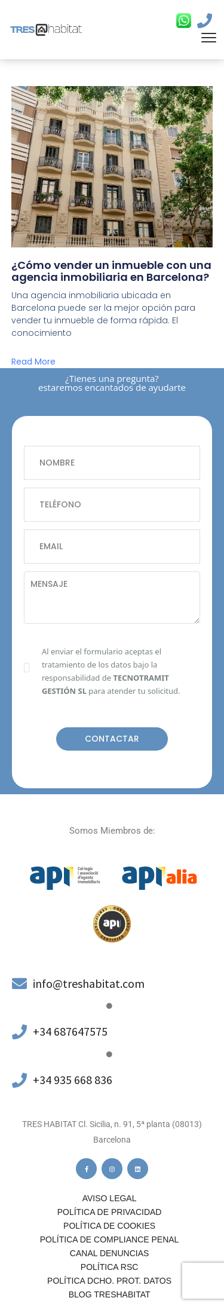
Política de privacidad (109, 1212)
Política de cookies (109, 1226)
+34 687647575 (70, 1031)
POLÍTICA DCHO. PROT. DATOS (109, 1280)
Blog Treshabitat (110, 1294)
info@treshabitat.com (89, 983)
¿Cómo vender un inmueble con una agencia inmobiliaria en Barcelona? (111, 271)
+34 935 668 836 (72, 1079)
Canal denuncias (109, 1253)
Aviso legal (109, 1198)
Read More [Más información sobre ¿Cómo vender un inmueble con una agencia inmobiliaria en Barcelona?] (33, 362)
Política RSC (109, 1267)
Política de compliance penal (109, 1239)
